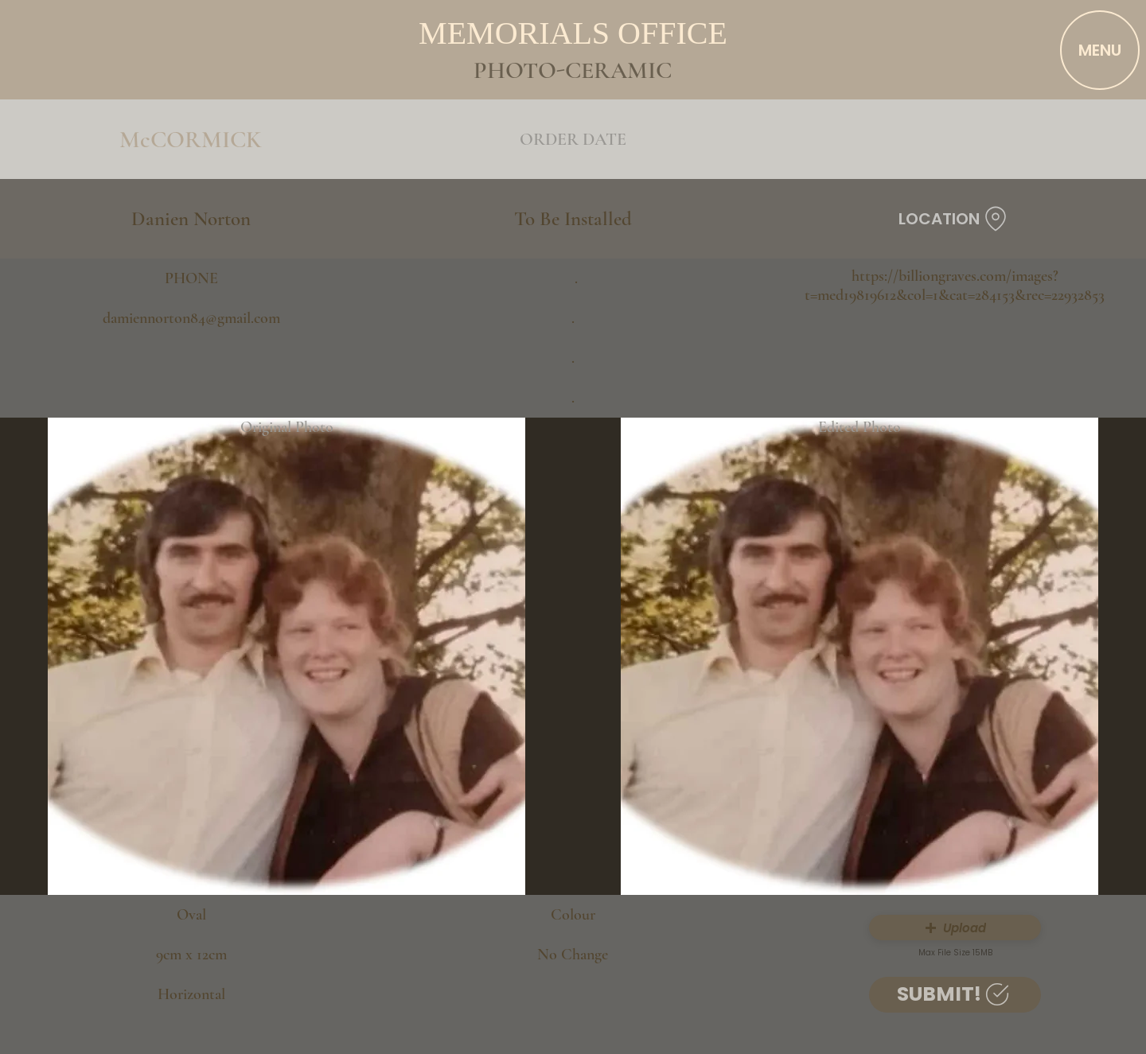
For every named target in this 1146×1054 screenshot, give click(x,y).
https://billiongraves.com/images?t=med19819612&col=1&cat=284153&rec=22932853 (955, 285)
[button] (955, 927)
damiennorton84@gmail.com (191, 318)
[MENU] (1100, 50)
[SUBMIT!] (955, 995)
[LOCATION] (955, 219)
